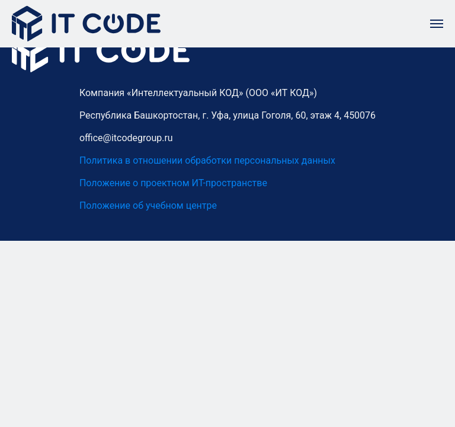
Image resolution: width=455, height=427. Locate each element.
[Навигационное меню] (436, 24)
